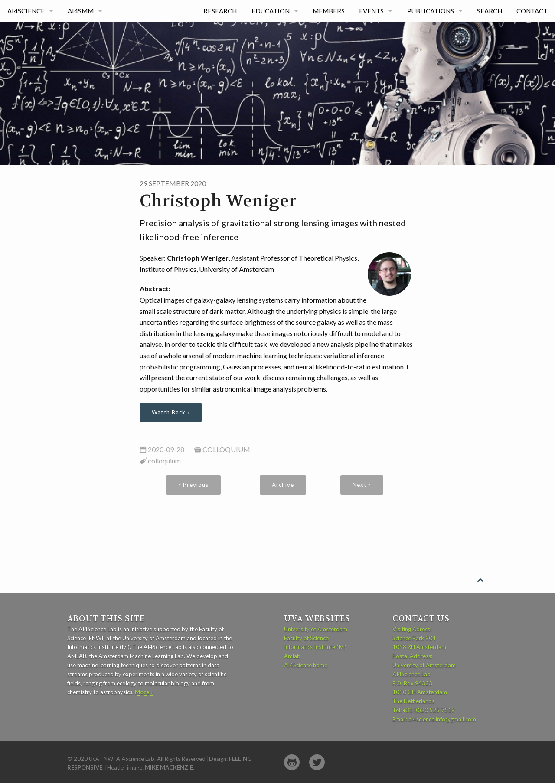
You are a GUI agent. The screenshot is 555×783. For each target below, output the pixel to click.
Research (220, 11)
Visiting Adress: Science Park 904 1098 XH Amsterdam (419, 638)
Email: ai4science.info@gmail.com (434, 719)
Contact (532, 11)
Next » (362, 484)
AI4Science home (305, 665)
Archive (283, 484)
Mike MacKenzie (169, 767)
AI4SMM (81, 11)
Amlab (292, 655)
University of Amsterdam (315, 629)
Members (329, 11)
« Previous (193, 484)
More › (144, 691)
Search (489, 11)
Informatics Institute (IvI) (315, 646)
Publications (430, 11)
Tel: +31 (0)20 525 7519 (423, 710)
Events (371, 11)
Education (270, 11)
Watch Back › (170, 412)
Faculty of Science (306, 638)
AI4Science (26, 11)
